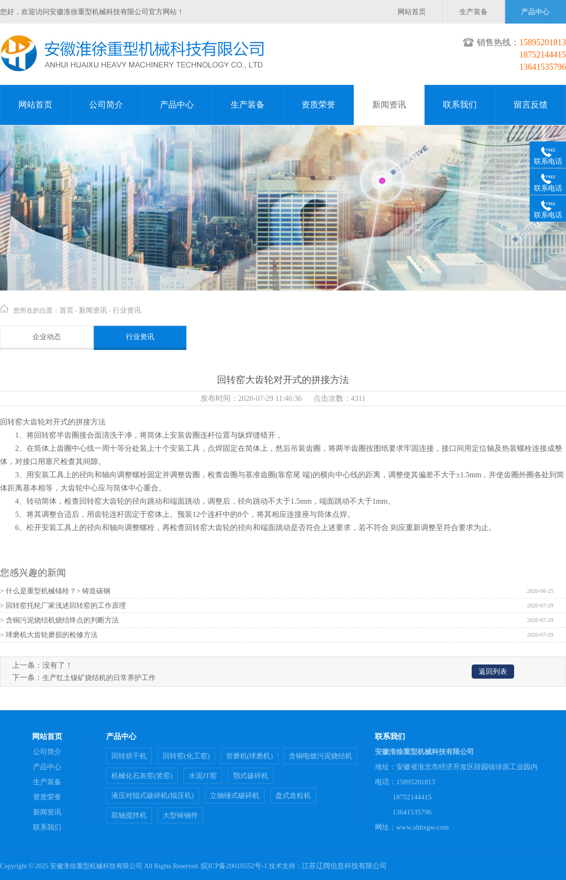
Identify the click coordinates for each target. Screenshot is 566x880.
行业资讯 (127, 310)
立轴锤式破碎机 (234, 795)
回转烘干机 (129, 756)
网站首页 (412, 12)
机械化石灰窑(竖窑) (142, 776)
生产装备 (473, 12)
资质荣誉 (318, 104)
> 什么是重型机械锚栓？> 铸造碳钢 (55, 591)
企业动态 (47, 336)
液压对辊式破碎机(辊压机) (152, 795)
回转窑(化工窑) (186, 756)
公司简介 (106, 104)
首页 (66, 310)
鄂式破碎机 (250, 776)
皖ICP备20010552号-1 (234, 866)
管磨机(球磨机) (249, 756)
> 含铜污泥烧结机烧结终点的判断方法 (59, 620)
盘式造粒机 (293, 795)
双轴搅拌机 (129, 815)
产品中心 (535, 12)
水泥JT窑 (203, 776)
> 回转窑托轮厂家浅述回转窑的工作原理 (63, 605)
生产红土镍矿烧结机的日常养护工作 (99, 677)
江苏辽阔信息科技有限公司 (344, 866)
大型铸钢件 (180, 815)
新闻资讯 (389, 104)
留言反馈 (531, 104)
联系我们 (460, 104)
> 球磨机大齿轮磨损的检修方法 (49, 635)
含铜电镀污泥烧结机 (320, 756)
